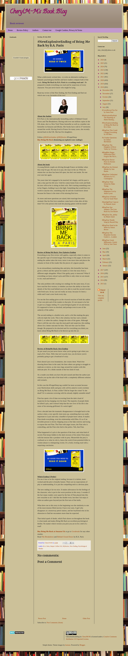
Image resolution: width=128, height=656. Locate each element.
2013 (102, 284)
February (105, 262)
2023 (102, 70)
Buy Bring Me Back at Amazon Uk (51, 531)
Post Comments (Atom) (55, 623)
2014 (102, 280)
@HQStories (61, 137)
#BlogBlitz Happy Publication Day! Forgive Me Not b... (109, 155)
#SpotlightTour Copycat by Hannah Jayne (110, 203)
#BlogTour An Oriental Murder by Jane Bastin (110, 169)
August (105, 104)
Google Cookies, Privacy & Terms (69, 30)
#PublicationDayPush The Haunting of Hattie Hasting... (109, 118)
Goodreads (76, 531)
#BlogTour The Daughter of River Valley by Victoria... (109, 147)
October (105, 97)
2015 (102, 277)
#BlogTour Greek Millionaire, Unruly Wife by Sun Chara (109, 242)
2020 (102, 80)
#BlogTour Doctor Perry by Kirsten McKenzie (108, 162)
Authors (35, 30)
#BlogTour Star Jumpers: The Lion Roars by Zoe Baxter (110, 209)
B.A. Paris (46, 546)
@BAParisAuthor (49, 137)
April (104, 255)
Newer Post (42, 618)
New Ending (73, 546)
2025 (102, 63)
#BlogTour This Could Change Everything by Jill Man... (109, 132)
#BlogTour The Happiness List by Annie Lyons (109, 191)
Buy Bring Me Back (45, 140)
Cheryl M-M (102, 291)
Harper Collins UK (56, 546)
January (105, 266)
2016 (102, 273)
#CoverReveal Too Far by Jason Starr (109, 111)
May (104, 252)
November (106, 94)
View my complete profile (101, 298)
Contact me (47, 30)
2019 (102, 84)
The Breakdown (48, 537)
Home (10, 30)
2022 (102, 73)
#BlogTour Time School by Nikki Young (108, 184)
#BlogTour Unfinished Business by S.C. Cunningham (109, 177)
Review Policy (22, 30)
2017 (102, 270)
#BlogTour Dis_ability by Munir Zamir (109, 216)
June (104, 248)
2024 (102, 66)
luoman (67, 645)
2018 (102, 87)
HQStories (66, 546)
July (104, 107)
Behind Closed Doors (65, 537)
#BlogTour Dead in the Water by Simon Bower (110, 227)
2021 (102, 77)
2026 (102, 60)
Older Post (86, 618)
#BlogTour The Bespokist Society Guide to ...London (109, 235)
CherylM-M (86, 637)
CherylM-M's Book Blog (38, 12)
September (106, 100)
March (104, 259)
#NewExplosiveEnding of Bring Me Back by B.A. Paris (110, 125)
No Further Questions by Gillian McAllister (109, 140)
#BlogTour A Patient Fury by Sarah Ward (109, 198)
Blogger (82, 645)
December (106, 90)
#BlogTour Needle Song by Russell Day (110, 221)
